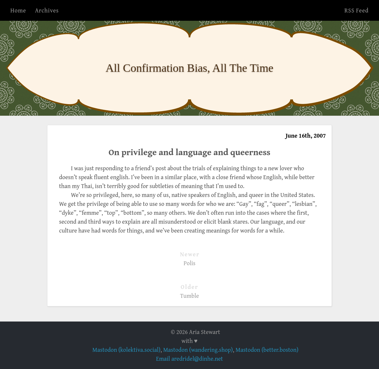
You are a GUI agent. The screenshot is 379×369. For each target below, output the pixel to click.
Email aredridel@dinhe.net (189, 358)
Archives (47, 10)
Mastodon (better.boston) (267, 349)
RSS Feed (356, 10)
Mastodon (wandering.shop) (198, 349)
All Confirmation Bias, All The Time (190, 68)
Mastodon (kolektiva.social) (126, 349)
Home (18, 10)
